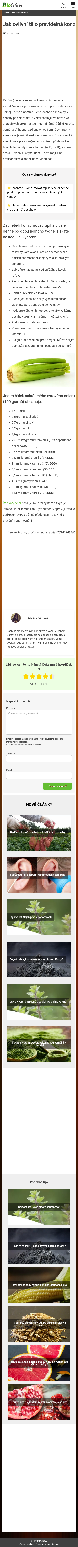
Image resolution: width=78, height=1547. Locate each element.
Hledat (64, 5)
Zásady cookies (26, 1544)
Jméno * (10, 753)
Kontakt (55, 1544)
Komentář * (12, 708)
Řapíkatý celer (12, 503)
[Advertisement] (39, 65)
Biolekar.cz (9, 12)
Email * (9, 770)
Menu (73, 4)
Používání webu (43, 1544)
